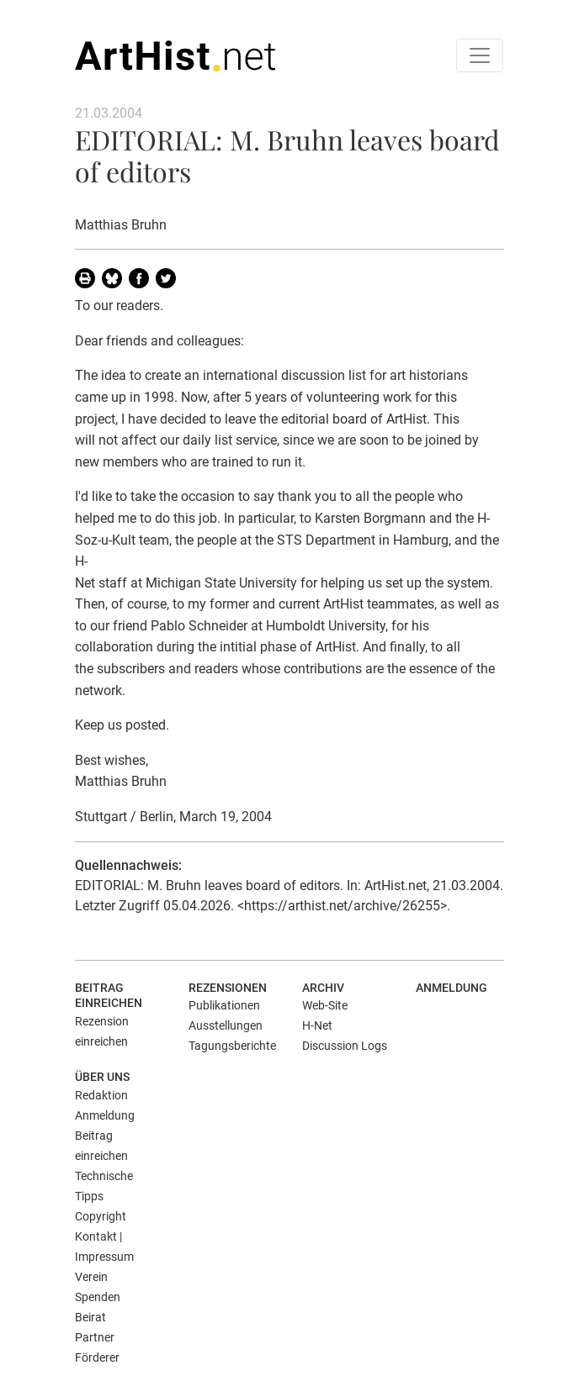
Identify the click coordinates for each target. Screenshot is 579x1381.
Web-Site (325, 1005)
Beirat (90, 1317)
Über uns (102, 1076)
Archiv (323, 987)
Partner (94, 1337)
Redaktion (101, 1095)
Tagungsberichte (232, 1045)
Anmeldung (451, 987)
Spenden (97, 1297)
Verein (91, 1276)
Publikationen (224, 1005)
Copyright (100, 1216)
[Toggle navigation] (479, 55)
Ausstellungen (226, 1025)
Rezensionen (228, 987)
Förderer (97, 1357)
